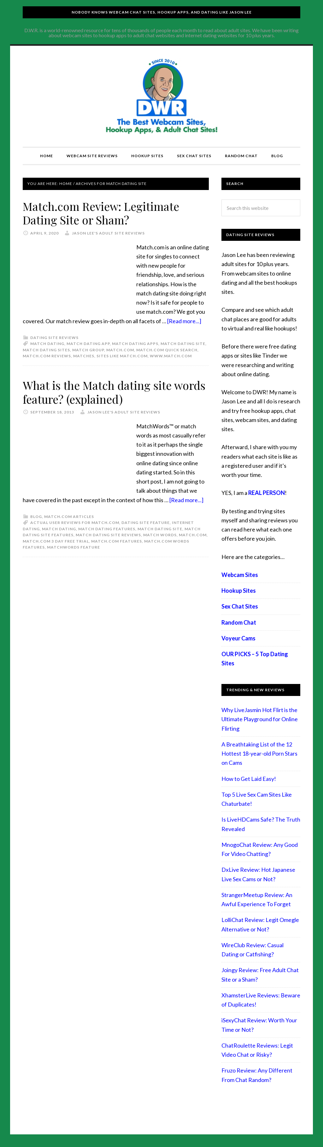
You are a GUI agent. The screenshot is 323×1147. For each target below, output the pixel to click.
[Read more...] (184, 320)
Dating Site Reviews (54, 337)
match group (88, 349)
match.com (120, 349)
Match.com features (116, 540)
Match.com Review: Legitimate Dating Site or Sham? (102, 213)
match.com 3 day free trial (56, 540)
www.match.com (171, 355)
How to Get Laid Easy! (248, 778)
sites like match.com (122, 355)
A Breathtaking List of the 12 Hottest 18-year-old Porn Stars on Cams (259, 753)
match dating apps (135, 343)
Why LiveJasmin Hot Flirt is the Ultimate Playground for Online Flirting (259, 719)
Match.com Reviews (47, 355)
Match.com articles (69, 516)
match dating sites (46, 349)
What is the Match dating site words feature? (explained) (115, 391)
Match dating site (183, 343)
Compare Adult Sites (161, 96)
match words (160, 534)
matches (83, 355)
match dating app (88, 343)
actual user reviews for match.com (74, 522)
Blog (36, 516)
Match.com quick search (166, 349)
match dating (47, 343)
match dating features (106, 528)
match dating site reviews (108, 534)
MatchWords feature (73, 546)
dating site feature (145, 522)
